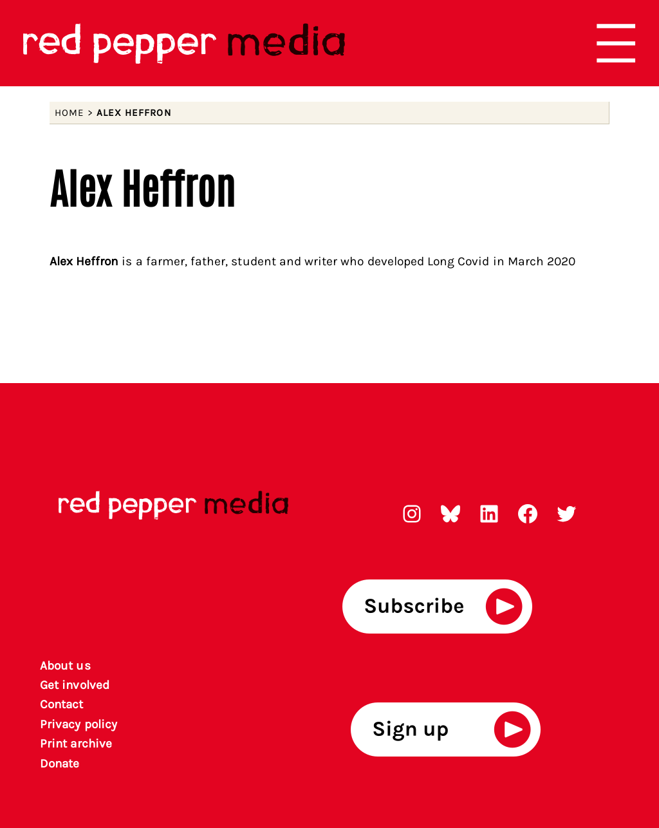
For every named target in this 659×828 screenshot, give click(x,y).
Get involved (74, 685)
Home (69, 112)
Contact (61, 704)
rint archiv (76, 744)
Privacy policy (78, 724)
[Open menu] (616, 43)
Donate (59, 764)
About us (65, 666)
